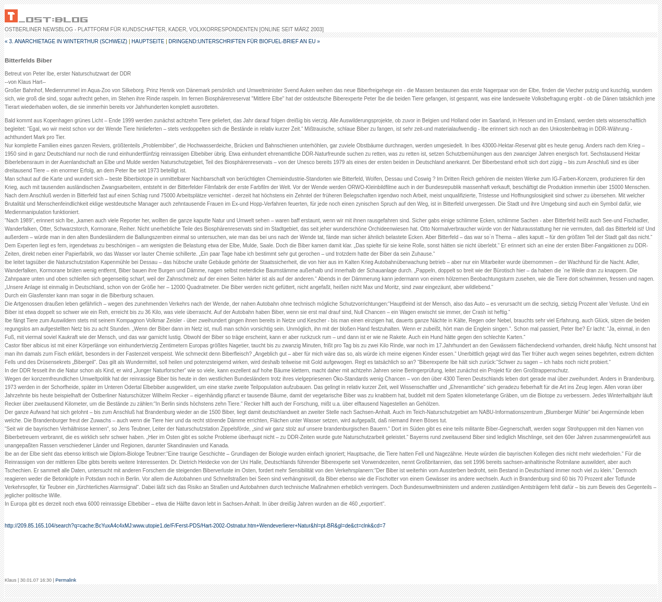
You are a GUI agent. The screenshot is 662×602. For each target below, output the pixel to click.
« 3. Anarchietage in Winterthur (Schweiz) (66, 41)
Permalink (65, 580)
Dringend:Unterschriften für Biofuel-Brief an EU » (244, 41)
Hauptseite (147, 41)
